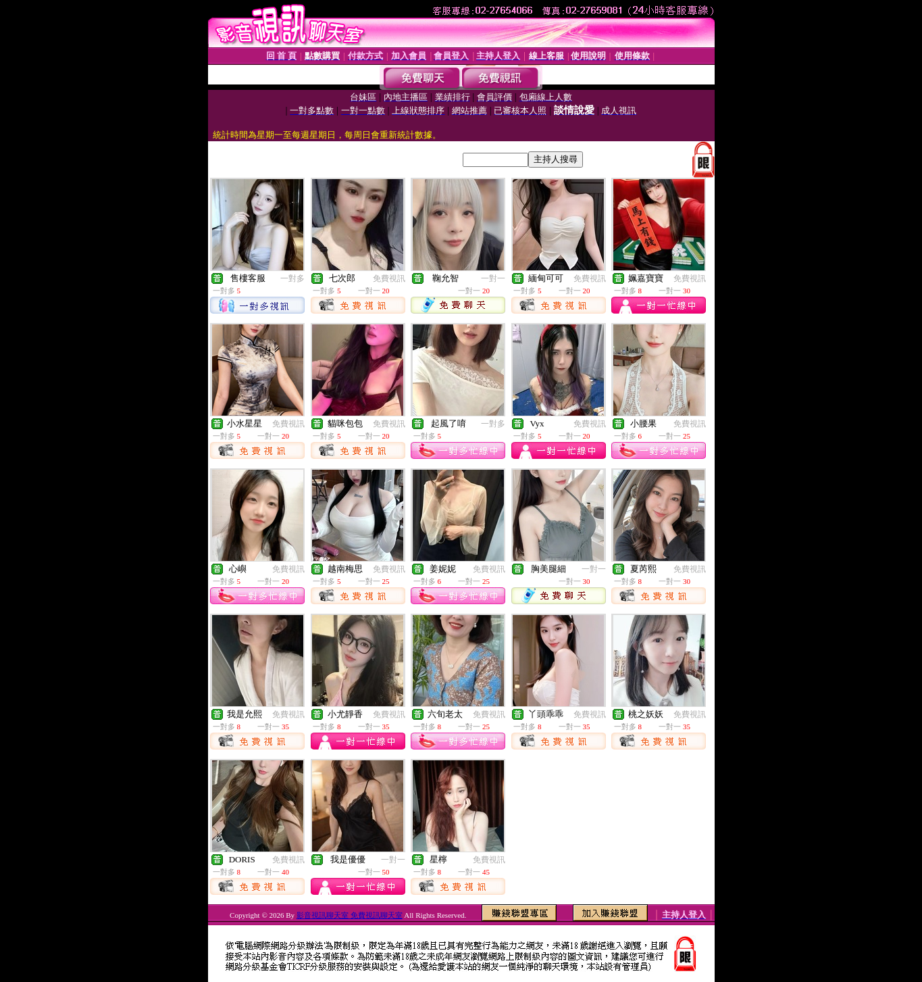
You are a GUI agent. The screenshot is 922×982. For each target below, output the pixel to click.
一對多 (292, 278)
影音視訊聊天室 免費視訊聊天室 (350, 915)
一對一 (493, 278)
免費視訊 (389, 278)
